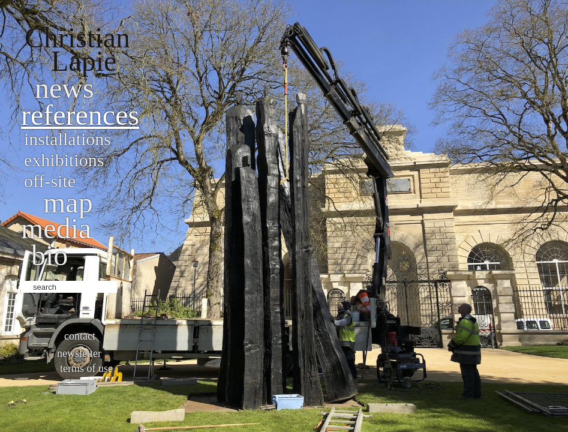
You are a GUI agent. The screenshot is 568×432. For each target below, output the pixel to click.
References (80, 115)
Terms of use (86, 368)
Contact (79, 336)
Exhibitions (64, 160)
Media (56, 228)
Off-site (50, 181)
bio (49, 255)
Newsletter (79, 353)
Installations (67, 139)
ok (127, 285)
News (64, 88)
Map (68, 202)
